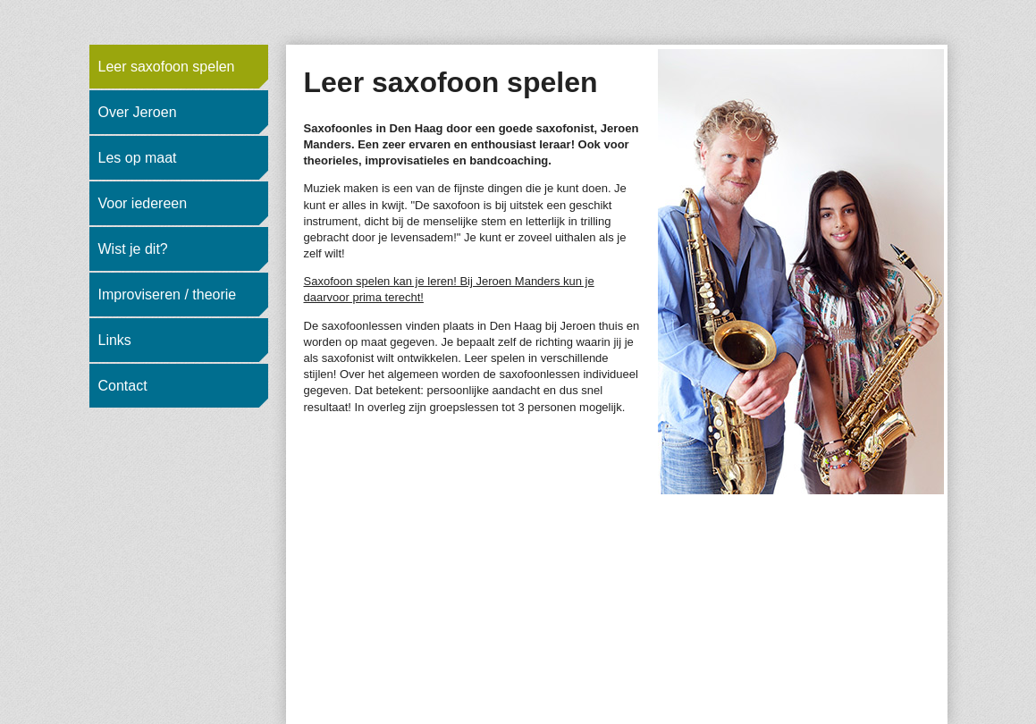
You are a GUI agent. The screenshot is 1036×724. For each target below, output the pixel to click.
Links (114, 340)
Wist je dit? (133, 249)
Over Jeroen (137, 112)
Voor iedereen (143, 203)
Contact (122, 385)
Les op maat (137, 157)
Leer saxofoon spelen (166, 66)
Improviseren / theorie (167, 294)
